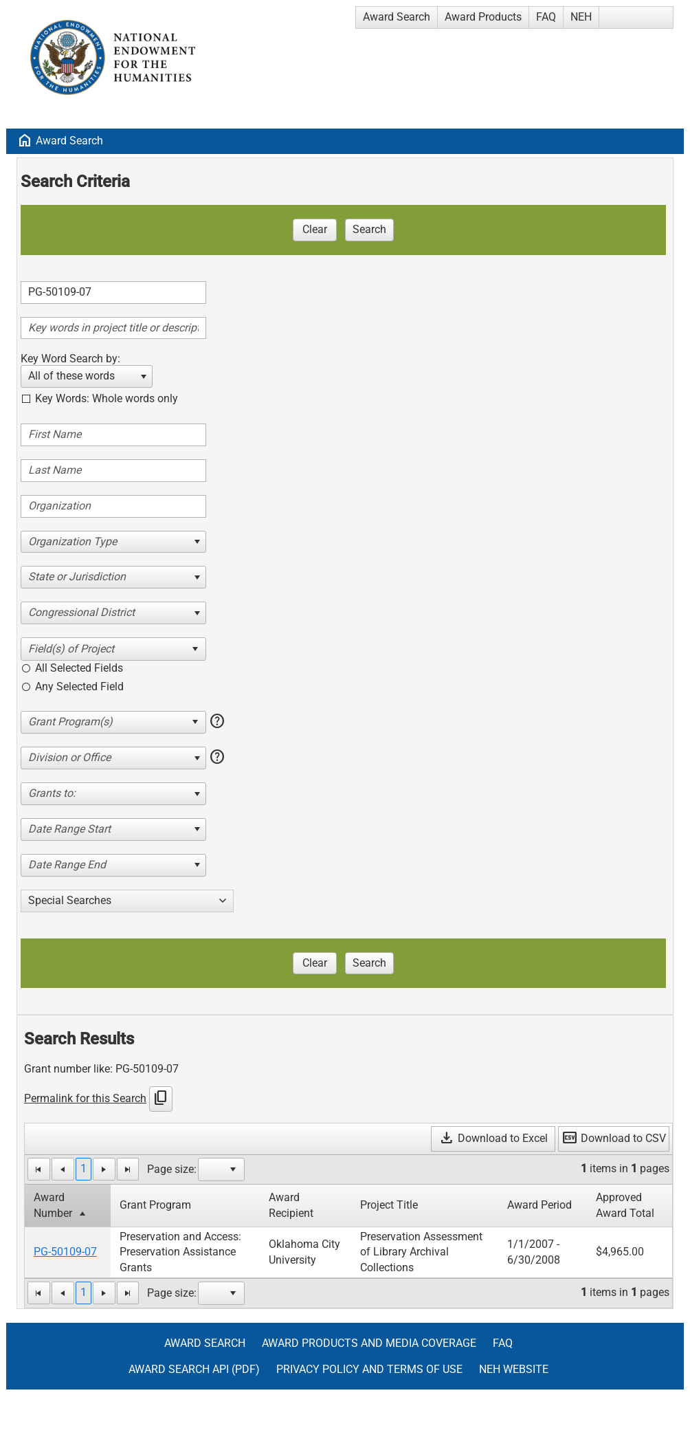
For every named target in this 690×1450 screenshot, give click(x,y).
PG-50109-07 (65, 1251)
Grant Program (155, 1204)
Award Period (539, 1204)
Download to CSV (613, 1138)
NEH (581, 16)
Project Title (389, 1204)
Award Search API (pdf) (194, 1369)
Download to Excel (493, 1138)
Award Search (396, 16)
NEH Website (513, 1369)
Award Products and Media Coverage (369, 1343)
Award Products (483, 16)
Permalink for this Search (85, 1098)
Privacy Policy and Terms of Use (369, 1369)
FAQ (546, 16)
